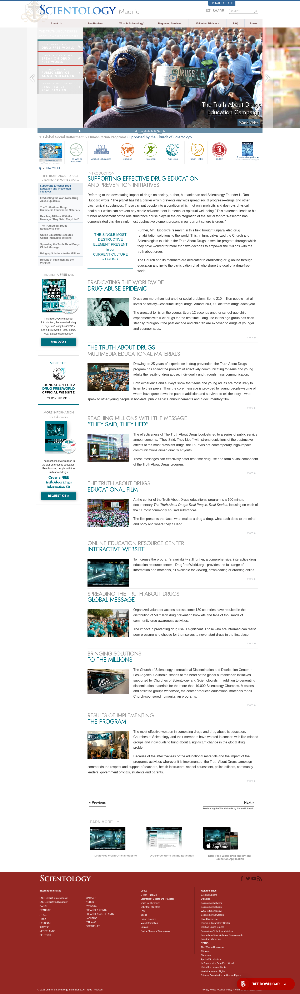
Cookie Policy (225, 989)
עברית (43, 914)
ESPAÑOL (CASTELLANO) (100, 914)
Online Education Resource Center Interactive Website (56, 236)
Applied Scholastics (101, 151)
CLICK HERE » (58, 398)
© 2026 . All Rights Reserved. (70, 989)
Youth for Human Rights (213, 971)
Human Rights (196, 151)
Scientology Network (211, 903)
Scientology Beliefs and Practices (157, 899)
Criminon (127, 151)
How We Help (51, 160)
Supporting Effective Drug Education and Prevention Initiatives (55, 188)
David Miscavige (209, 919)
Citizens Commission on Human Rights (221, 975)
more (250, 337)
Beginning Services (169, 23)
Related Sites (222, 3)
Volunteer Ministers (207, 23)
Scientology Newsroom (212, 915)
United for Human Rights (213, 967)
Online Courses (148, 919)
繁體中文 (44, 927)
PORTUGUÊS (93, 926)
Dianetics (205, 899)
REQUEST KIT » (58, 496)
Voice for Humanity (150, 903)
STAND (204, 943)
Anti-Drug (172, 151)
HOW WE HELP (54, 168)
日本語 (43, 919)
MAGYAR (91, 898)
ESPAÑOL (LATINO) (96, 910)
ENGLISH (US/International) (54, 898)
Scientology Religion (211, 907)
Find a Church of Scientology (155, 931)
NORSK (90, 902)
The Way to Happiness (76, 152)
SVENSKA (91, 906)
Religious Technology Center (215, 923)
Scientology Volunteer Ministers (217, 931)
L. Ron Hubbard (94, 23)
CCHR (219, 151)
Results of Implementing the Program (57, 261)
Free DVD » (58, 342)
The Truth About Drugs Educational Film (53, 227)
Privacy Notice (208, 989)
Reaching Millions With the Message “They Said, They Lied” (59, 218)
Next (159, 131)
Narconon (150, 151)
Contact (144, 927)
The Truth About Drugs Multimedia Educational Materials (60, 209)
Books (254, 23)
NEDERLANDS (47, 931)
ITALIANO (91, 922)
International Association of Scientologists (222, 935)
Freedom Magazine (247, 158)
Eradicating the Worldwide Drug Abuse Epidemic (59, 199)
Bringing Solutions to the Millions (60, 253)
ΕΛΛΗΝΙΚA (92, 918)
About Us (56, 23)
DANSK (44, 906)
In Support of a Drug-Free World (217, 963)
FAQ (235, 23)
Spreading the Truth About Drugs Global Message (60, 246)
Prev (140, 131)
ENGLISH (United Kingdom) (54, 902)
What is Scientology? (132, 23)
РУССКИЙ (45, 923)
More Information (149, 923)
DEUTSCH (45, 935)
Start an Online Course (212, 927)
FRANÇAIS (45, 910)
